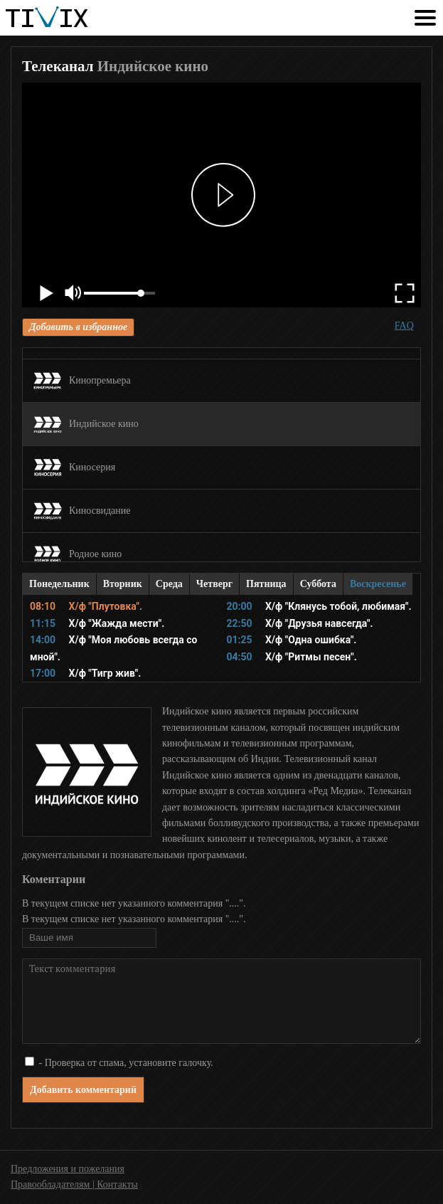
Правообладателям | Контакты (74, 1184)
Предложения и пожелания (67, 1168)
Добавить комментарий (83, 1089)
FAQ (404, 325)
